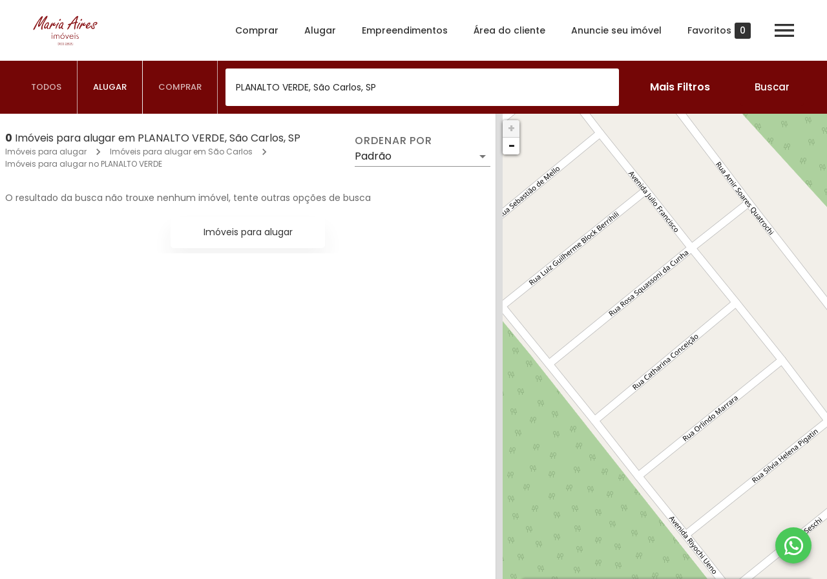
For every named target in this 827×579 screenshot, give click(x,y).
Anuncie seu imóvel (616, 30)
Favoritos (719, 31)
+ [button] (511, 128)
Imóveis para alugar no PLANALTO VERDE (83, 163)
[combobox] (422, 87)
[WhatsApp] (793, 545)
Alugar (320, 30)
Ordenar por (393, 141)
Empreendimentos (405, 30)
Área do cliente (509, 30)
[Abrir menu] (784, 30)
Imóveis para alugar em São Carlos (181, 151)
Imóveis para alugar (46, 151)
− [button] (511, 146)
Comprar (256, 30)
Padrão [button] (373, 156)
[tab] (47, 87)
